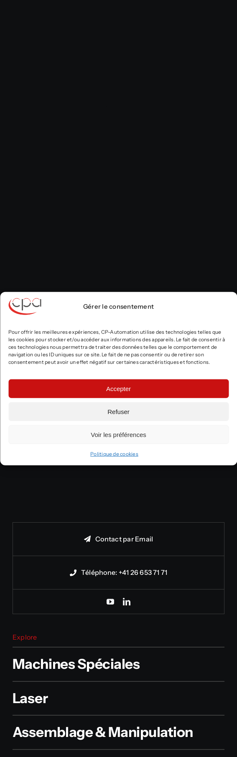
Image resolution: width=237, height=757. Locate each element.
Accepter (118, 388)
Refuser (118, 411)
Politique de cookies (114, 454)
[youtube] (110, 601)
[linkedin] (126, 601)
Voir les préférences (118, 434)
